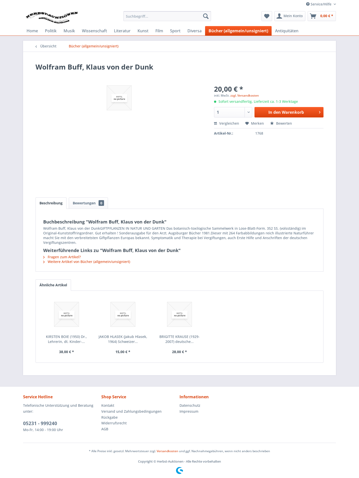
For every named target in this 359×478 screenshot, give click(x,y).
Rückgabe (109, 417)
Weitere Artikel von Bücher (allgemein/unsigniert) (86, 261)
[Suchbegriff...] (167, 16)
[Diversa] (194, 31)
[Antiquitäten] (287, 31)
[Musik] (69, 31)
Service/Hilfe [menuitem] (319, 4)
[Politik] (50, 31)
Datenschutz (190, 405)
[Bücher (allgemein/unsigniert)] (238, 31)
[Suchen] (206, 16)
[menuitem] (167, 16)
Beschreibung (51, 203)
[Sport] (175, 31)
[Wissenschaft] (94, 31)
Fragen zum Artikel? (62, 257)
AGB (104, 429)
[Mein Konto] (289, 16)
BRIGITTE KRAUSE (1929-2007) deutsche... (179, 339)
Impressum (189, 411)
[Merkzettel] (266, 16)
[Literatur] (122, 31)
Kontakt (107, 405)
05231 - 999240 (40, 423)
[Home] (32, 31)
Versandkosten (167, 451)
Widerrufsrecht (114, 423)
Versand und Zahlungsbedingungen (131, 411)
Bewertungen (88, 203)
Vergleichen (226, 123)
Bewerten (281, 123)
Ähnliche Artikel (53, 285)
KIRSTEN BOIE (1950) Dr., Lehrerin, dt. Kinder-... (66, 339)
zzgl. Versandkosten (244, 95)
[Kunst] (143, 31)
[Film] (159, 31)
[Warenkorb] (322, 16)
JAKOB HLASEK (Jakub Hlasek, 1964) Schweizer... (123, 339)
